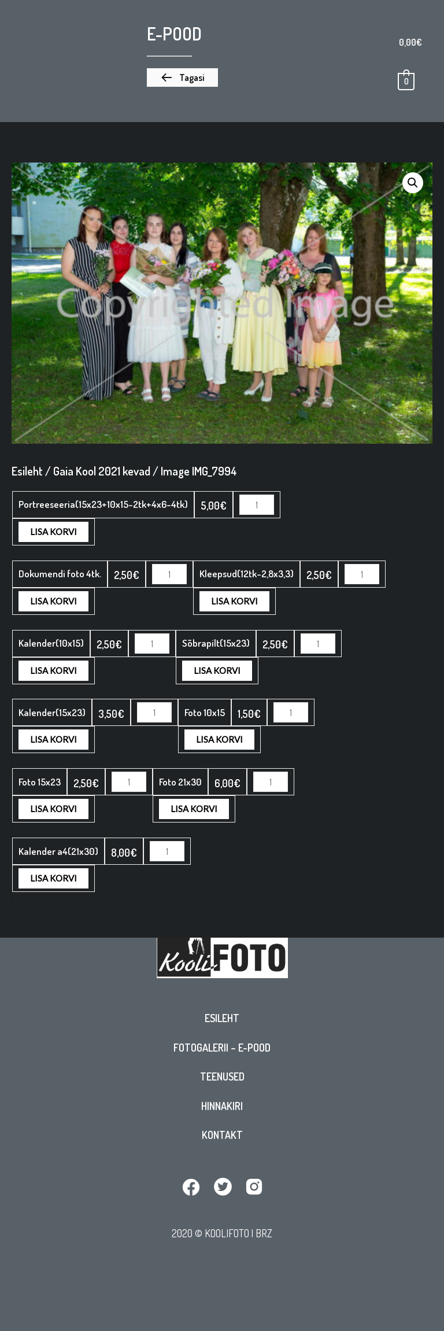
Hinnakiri (222, 1111)
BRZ (264, 1238)
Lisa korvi (321, 504)
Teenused (222, 1082)
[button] (182, 77)
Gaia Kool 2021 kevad (101, 470)
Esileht (222, 1023)
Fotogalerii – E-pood (222, 1053)
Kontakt (222, 1140)
